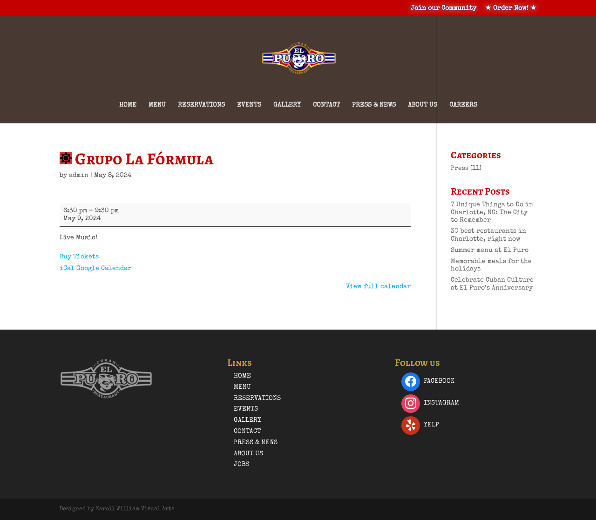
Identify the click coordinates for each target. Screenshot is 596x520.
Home (127, 105)
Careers (463, 105)
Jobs (241, 464)
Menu (157, 105)
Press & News (374, 105)
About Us (422, 105)
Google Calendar (103, 268)
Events (249, 105)
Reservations (201, 105)
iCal (67, 268)
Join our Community (443, 8)
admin (78, 175)
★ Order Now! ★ (510, 8)
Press (459, 168)
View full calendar (378, 287)
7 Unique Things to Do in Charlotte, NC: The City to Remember (492, 213)
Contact (326, 105)
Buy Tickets (79, 257)
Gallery (287, 105)
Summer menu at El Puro (489, 250)
